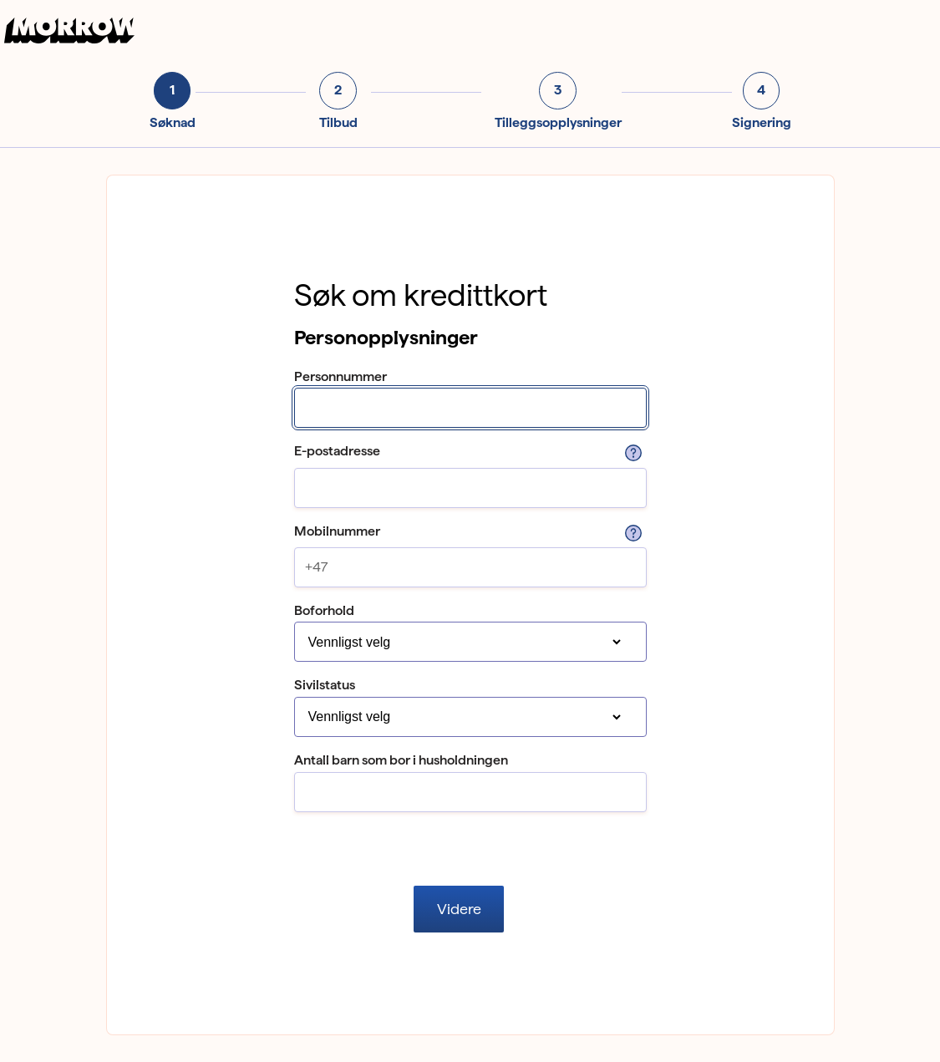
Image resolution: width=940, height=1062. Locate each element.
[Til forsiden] (72, 39)
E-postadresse (337, 451)
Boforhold (324, 610)
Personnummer (340, 376)
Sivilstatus (324, 685)
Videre (459, 908)
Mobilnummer (337, 531)
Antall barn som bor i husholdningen (401, 760)
